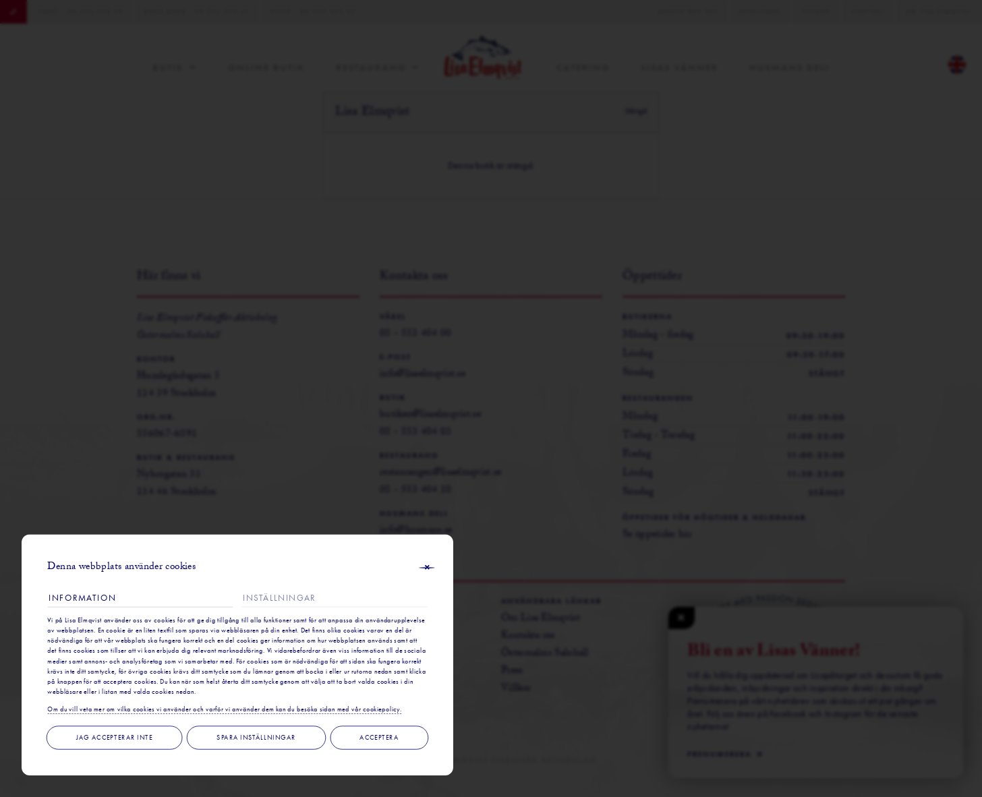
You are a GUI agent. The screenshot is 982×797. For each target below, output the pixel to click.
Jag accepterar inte (114, 737)
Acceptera (379, 737)
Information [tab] (82, 597)
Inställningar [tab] (279, 597)
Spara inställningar (256, 737)
